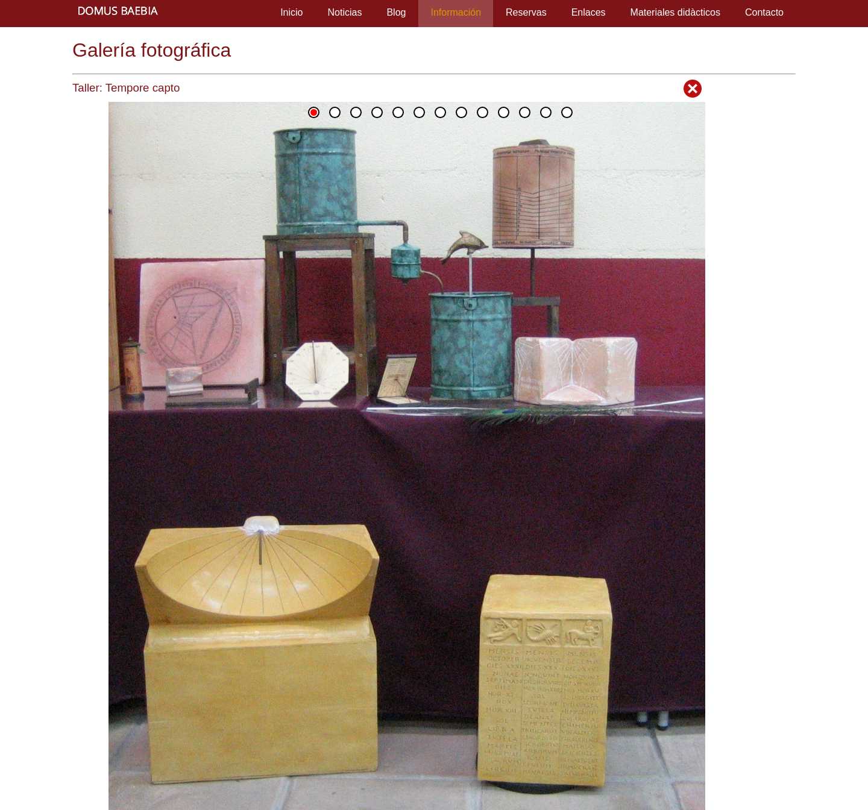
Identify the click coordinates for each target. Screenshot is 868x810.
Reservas (526, 12)
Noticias (345, 12)
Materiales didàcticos (675, 12)
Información (455, 12)
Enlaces (588, 12)
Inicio (291, 12)
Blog (396, 12)
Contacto (764, 12)
